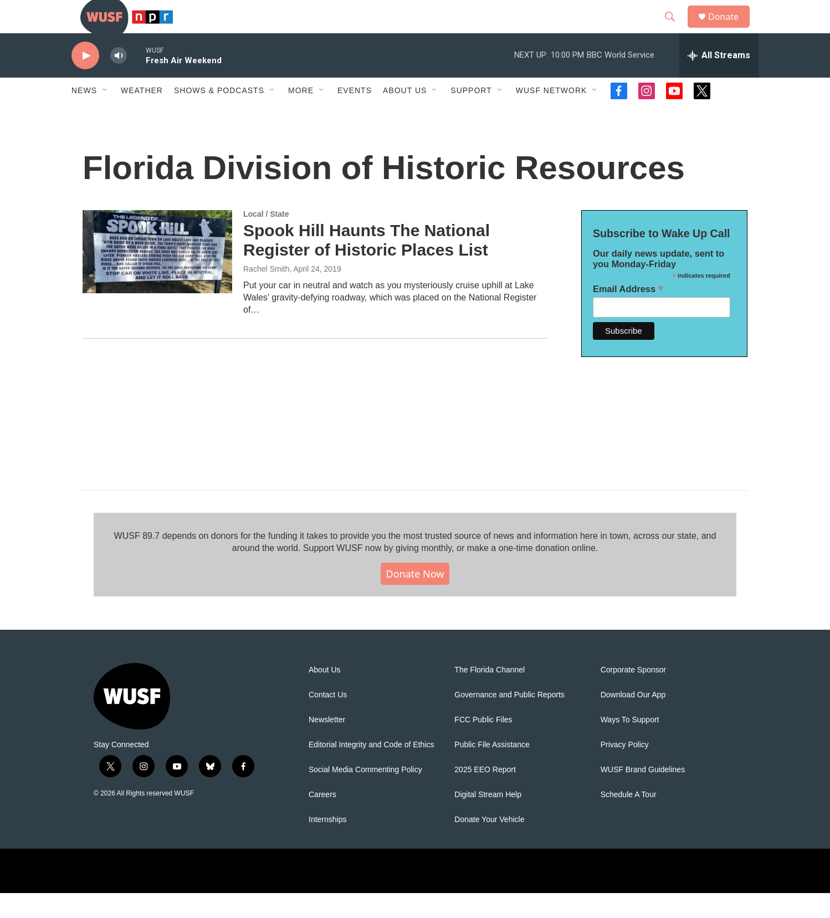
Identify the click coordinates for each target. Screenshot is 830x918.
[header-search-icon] (674, 29)
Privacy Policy (625, 770)
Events (354, 115)
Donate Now (415, 598)
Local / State (266, 238)
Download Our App (633, 720)
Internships (327, 844)
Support (470, 115)
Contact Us (328, 720)
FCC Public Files (483, 745)
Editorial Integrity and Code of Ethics (371, 770)
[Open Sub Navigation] (105, 115)
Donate (730, 29)
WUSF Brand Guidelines (643, 794)
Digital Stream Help (487, 819)
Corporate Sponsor (633, 695)
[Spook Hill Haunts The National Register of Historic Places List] (157, 276)
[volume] (118, 80)
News (84, 115)
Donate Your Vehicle (489, 844)
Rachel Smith (266, 293)
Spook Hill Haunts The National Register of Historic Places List (366, 265)
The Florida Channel (489, 695)
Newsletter (327, 745)
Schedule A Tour (629, 819)
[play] (85, 80)
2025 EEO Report (485, 794)
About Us (325, 695)
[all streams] (719, 80)
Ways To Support (630, 745)
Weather (142, 115)
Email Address (628, 314)
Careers (322, 819)
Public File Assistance (491, 770)
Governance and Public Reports (509, 720)
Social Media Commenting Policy (365, 794)
